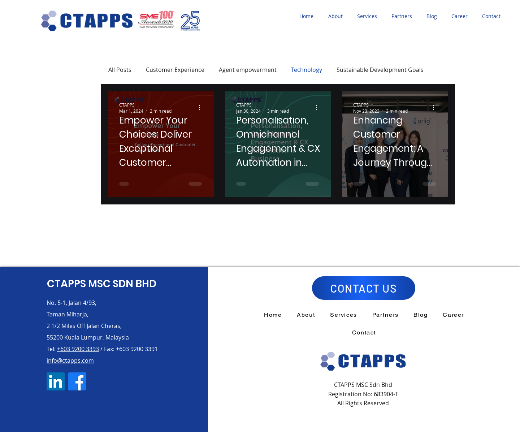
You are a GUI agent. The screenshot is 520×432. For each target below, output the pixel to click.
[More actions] (202, 107)
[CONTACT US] (363, 288)
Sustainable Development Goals (380, 70)
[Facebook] (77, 381)
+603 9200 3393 (78, 349)
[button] (337, 16)
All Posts (119, 70)
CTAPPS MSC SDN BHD (101, 284)
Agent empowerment (248, 70)
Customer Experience (175, 70)
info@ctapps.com (70, 360)
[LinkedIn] (56, 381)
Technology (306, 70)
